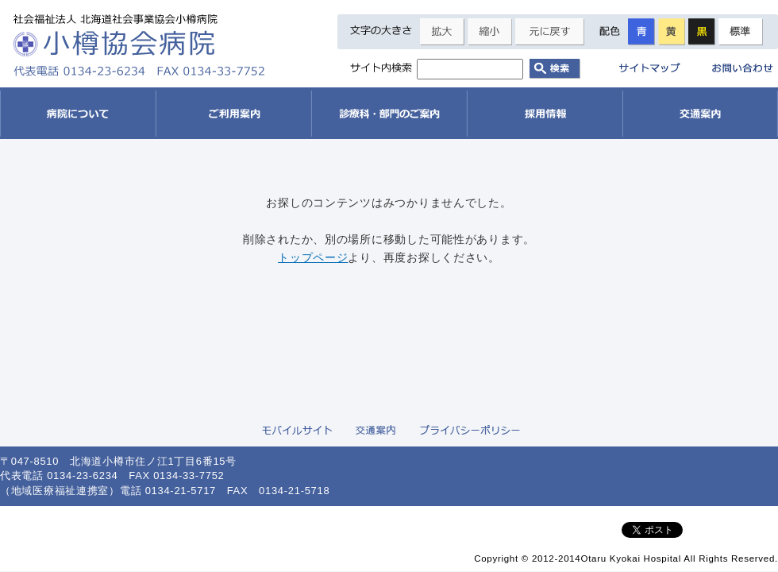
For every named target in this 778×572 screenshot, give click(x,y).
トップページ (313, 257)
